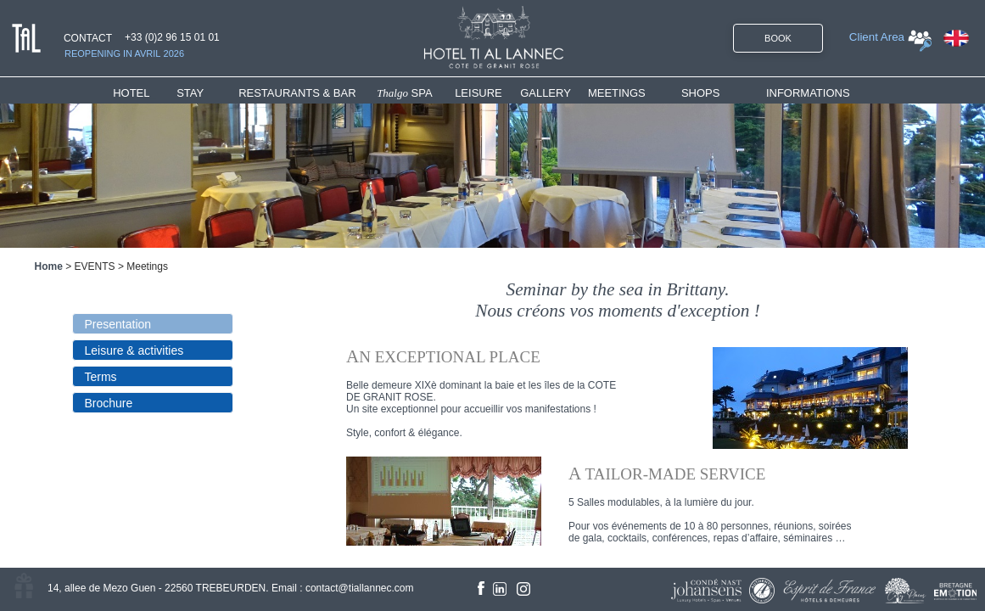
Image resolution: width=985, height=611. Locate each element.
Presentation (118, 324)
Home (49, 266)
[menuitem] (144, 93)
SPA (405, 93)
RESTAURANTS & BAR (296, 93)
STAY (190, 93)
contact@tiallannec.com (359, 588)
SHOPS (700, 93)
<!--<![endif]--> (632, 411)
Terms (101, 377)
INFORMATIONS (808, 93)
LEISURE (478, 93)
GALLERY (545, 93)
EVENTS (95, 266)
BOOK (778, 38)
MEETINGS (617, 93)
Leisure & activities (134, 350)
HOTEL (134, 93)
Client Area (876, 37)
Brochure (109, 403)
